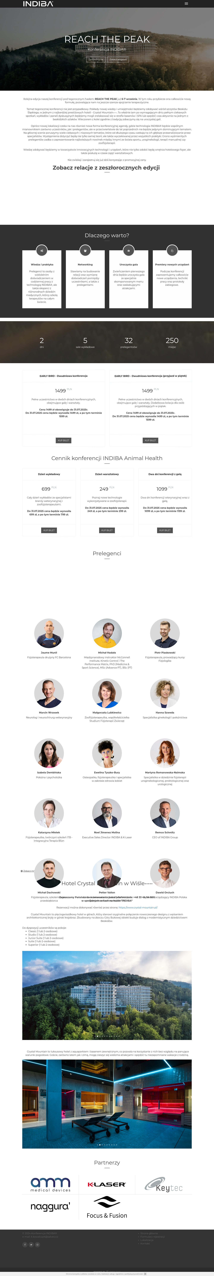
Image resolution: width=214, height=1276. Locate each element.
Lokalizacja (149, 4)
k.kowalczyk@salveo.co (44, 1232)
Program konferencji (111, 4)
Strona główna (69, 4)
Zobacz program (118, 58)
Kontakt (165, 4)
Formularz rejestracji (152, 1232)
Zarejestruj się (183, 4)
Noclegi (133, 4)
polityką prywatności (134, 1274)
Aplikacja (88, 4)
